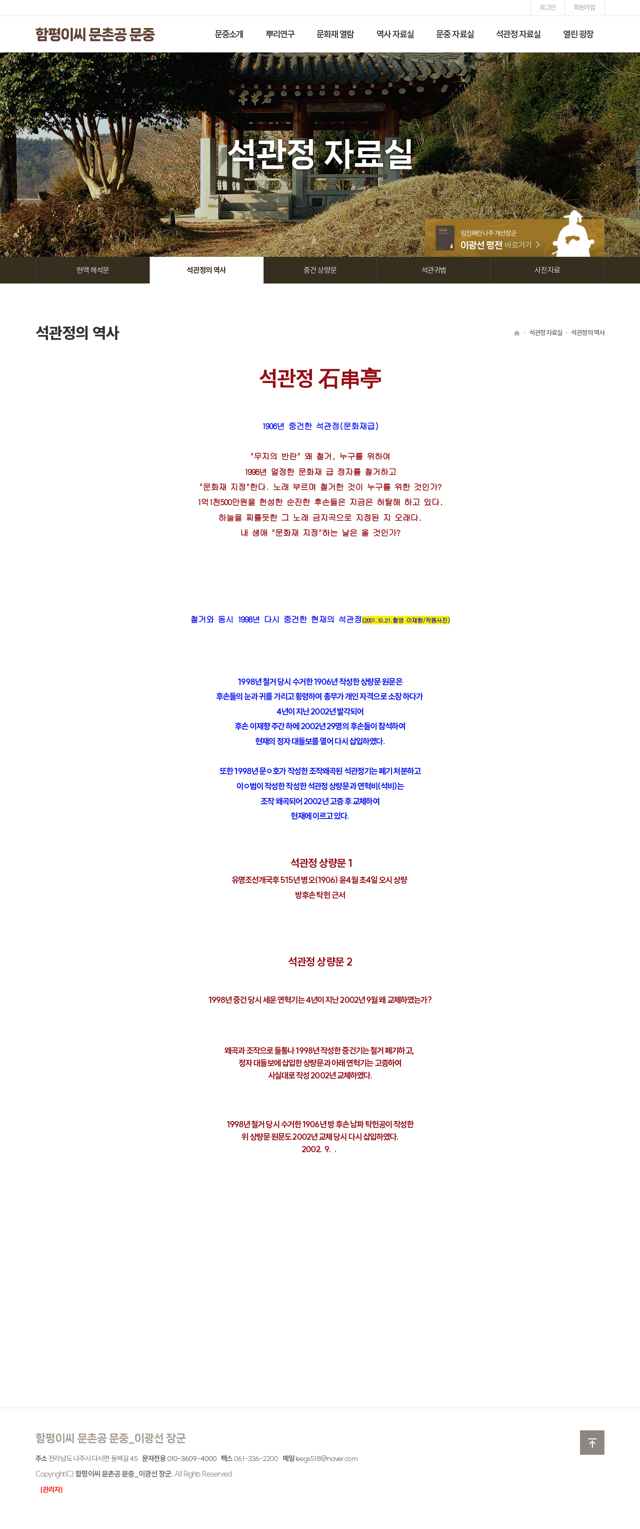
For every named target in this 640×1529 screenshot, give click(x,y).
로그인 (548, 7)
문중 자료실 (455, 34)
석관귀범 (433, 270)
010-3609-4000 (191, 1458)
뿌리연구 (280, 34)
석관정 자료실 (518, 34)
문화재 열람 (335, 34)
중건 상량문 (320, 270)
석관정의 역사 (206, 270)
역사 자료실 (395, 34)
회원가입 (584, 7)
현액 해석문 (92, 270)
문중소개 (229, 34)
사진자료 (547, 270)
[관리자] (51, 1489)
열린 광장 (578, 34)
